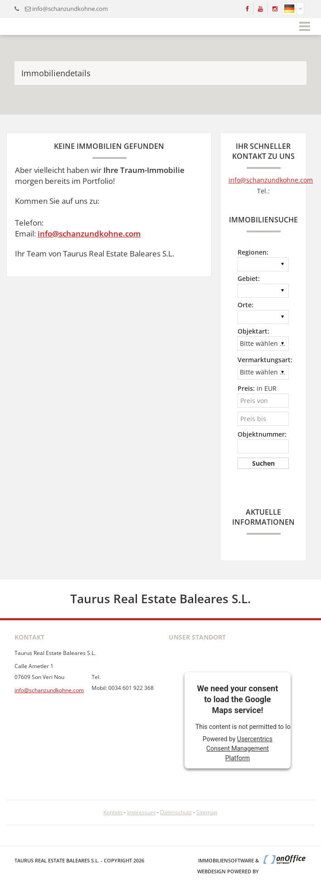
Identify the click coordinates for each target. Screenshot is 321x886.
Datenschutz (176, 812)
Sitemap (206, 812)
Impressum (141, 812)
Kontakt (112, 812)
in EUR (257, 388)
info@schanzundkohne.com (70, 9)
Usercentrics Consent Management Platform (239, 748)
